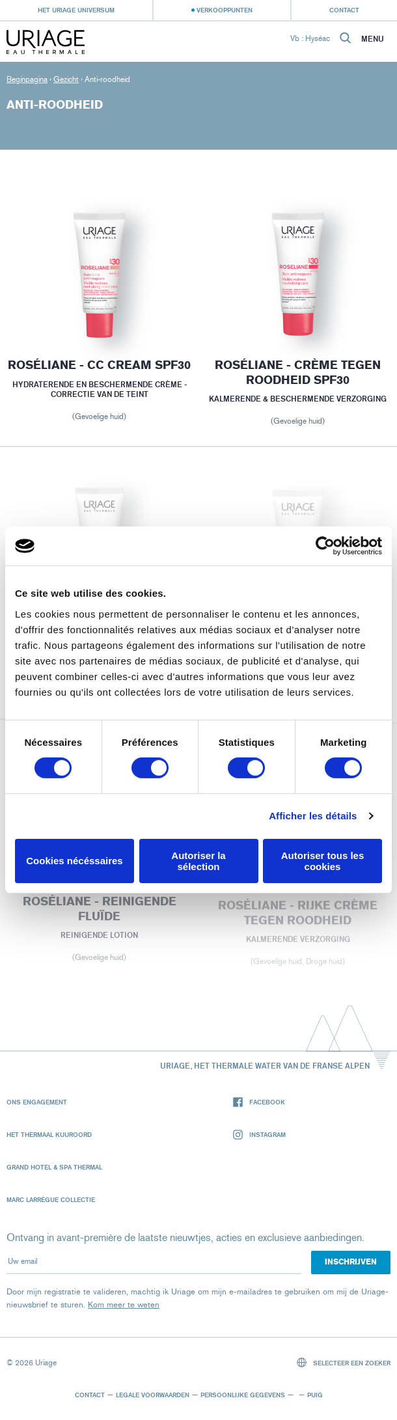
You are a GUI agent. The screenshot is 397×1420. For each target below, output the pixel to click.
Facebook (259, 1102)
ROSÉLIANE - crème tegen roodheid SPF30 (298, 372)
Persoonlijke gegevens (242, 1395)
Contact (344, 10)
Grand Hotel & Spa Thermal (54, 1167)
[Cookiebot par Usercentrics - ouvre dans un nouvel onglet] (325, 546)
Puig (315, 1395)
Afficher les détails (313, 815)
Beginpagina (27, 79)
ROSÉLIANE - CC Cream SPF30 (99, 365)
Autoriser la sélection (198, 861)
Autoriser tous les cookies (322, 861)
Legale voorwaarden (152, 1395)
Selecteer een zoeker (344, 1362)
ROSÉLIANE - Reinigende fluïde (99, 913)
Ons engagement (37, 1102)
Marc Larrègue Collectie (51, 1199)
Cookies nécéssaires (74, 860)
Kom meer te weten (123, 1304)
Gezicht (66, 79)
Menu (372, 39)
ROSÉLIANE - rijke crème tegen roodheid (297, 918)
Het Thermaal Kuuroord (49, 1134)
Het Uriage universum (76, 10)
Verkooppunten (225, 10)
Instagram (259, 1134)
